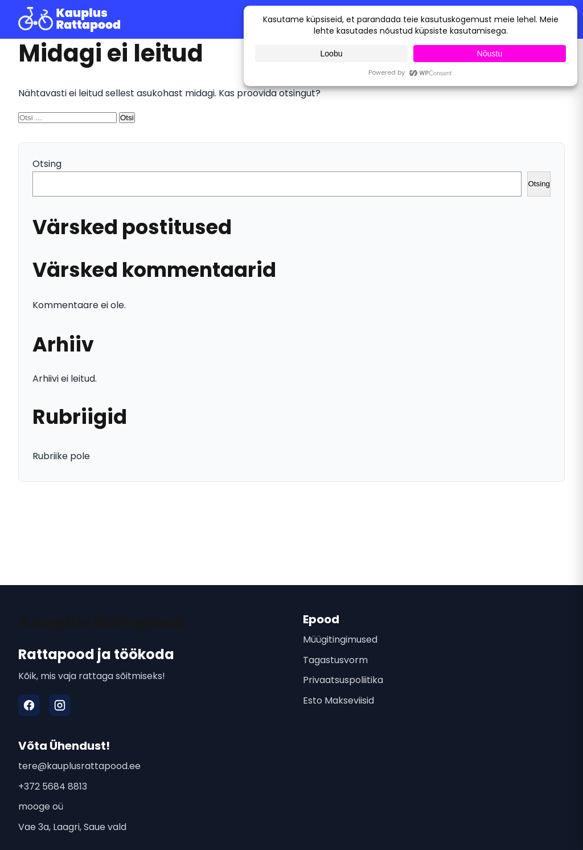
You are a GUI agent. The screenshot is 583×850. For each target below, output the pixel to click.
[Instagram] (60, 705)
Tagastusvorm (335, 660)
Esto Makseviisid (338, 700)
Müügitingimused (340, 639)
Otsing (46, 163)
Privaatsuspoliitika (343, 679)
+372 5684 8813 (52, 786)
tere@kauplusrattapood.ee (79, 766)
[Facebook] (29, 705)
